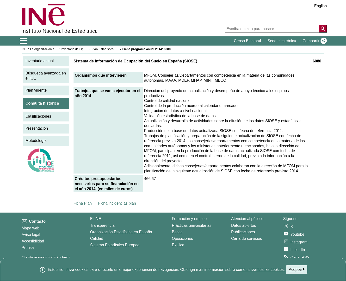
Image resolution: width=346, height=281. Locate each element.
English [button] (320, 6)
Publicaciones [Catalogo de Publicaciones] (243, 232)
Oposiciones (182, 238)
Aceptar (296, 269)
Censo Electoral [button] (247, 41)
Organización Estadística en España (121, 232)
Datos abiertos (243, 225)
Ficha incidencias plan (117, 203)
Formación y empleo (189, 219)
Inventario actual (39, 61)
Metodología (36, 141)
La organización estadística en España (56, 49)
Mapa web (30, 228)
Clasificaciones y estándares (46, 257)
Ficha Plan (83, 203)
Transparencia (102, 225)
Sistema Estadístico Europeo (114, 245)
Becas (177, 232)
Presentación (36, 128)
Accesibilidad (33, 241)
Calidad (96, 238)
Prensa (28, 248)
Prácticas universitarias (191, 225)
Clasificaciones (38, 116)
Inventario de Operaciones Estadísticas (87, 49)
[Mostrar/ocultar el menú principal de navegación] (23, 41)
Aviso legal (31, 235)
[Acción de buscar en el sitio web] (323, 29)
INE (24, 49)
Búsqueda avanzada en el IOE (45, 75)
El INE (95, 219)
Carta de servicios (246, 238)
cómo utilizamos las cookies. (260, 270)
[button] (314, 41)
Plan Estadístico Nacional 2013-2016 (117, 49)
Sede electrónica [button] (281, 41)
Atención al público (247, 219)
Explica (178, 245)
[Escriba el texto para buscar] (272, 29)
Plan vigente (36, 90)
